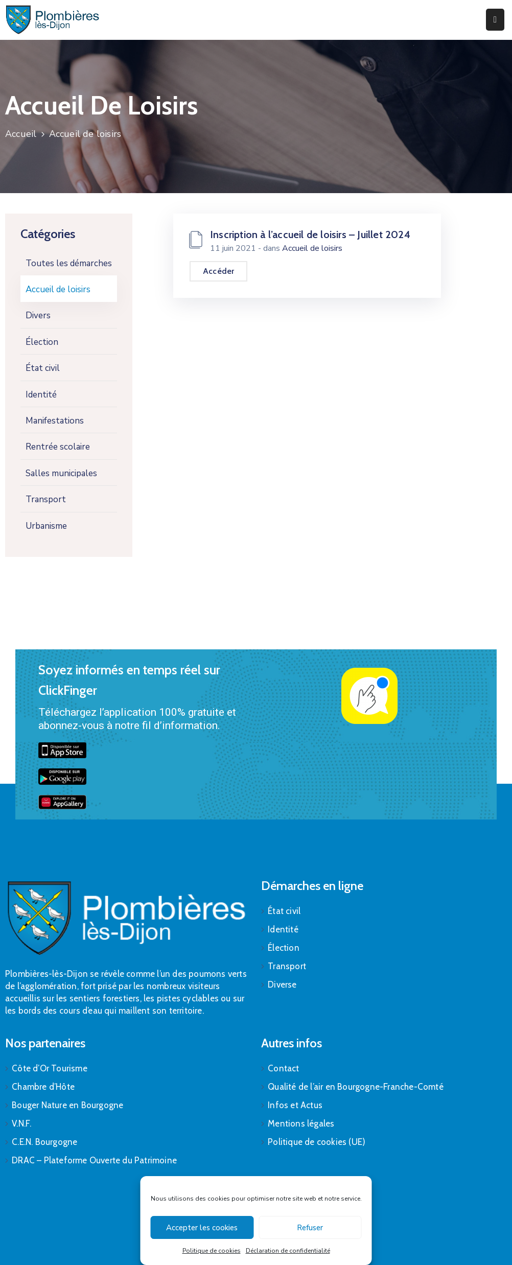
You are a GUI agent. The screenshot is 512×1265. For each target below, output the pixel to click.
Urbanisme (46, 526)
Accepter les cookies (202, 1228)
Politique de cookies (211, 1251)
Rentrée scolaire (58, 447)
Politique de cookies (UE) (316, 1142)
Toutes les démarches (69, 263)
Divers (38, 315)
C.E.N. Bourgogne (44, 1142)
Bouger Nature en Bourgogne (67, 1105)
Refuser (310, 1228)
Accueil (20, 134)
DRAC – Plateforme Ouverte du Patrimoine (94, 1160)
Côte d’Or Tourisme (49, 1068)
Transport (46, 499)
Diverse (282, 984)
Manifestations (55, 421)
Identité (41, 395)
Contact (283, 1068)
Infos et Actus (295, 1105)
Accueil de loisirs (58, 289)
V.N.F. (21, 1123)
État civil (43, 368)
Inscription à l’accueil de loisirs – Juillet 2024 (310, 234)
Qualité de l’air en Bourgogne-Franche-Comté (356, 1087)
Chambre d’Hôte (43, 1087)
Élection (42, 342)
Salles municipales (61, 473)
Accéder (218, 271)
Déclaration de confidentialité (288, 1251)
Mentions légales (301, 1123)
